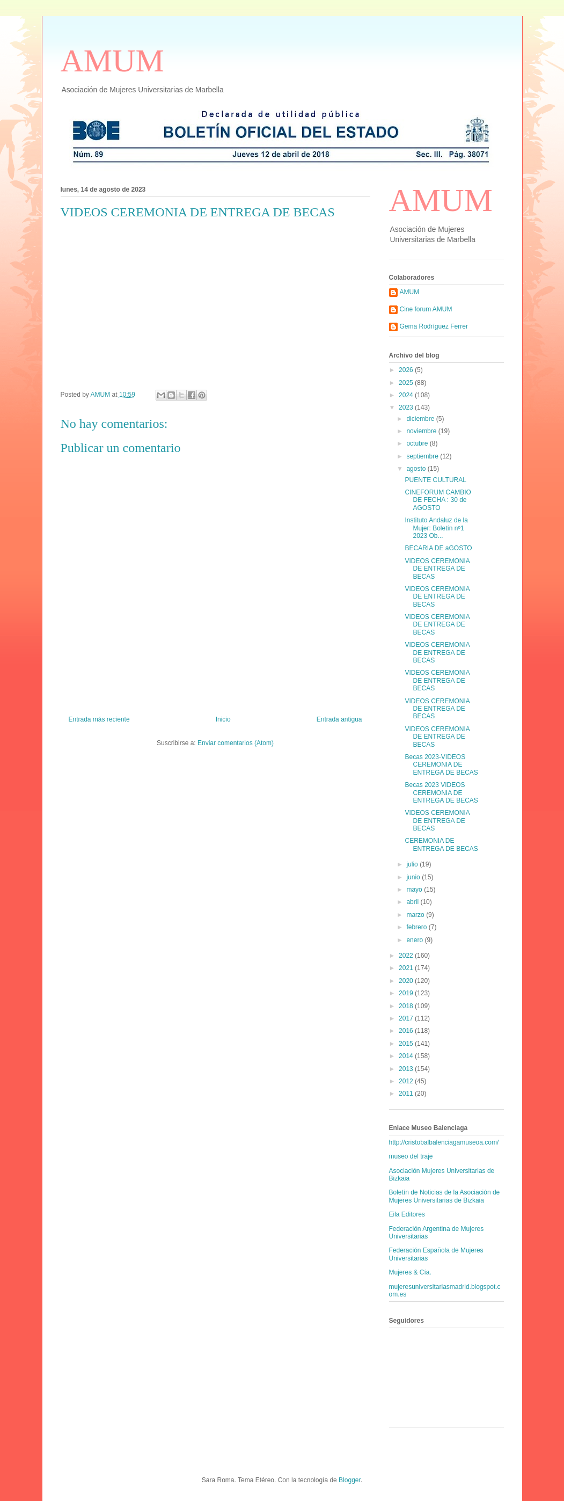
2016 (407, 1030)
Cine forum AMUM (426, 309)
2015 (407, 1043)
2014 (407, 1056)
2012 (407, 1081)
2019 (407, 993)
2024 (407, 395)
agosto (416, 468)
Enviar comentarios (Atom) (235, 743)
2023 (407, 407)
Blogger (350, 1480)
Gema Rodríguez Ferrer (434, 326)
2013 (407, 1069)
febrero (417, 927)
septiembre (423, 456)
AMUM (112, 60)
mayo (415, 889)
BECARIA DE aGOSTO (438, 548)
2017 (407, 1018)
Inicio (223, 719)
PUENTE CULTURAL (435, 480)
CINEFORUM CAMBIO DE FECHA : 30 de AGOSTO (438, 500)
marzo (416, 915)
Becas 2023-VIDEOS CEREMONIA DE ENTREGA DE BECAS (441, 764)
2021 (407, 968)
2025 (407, 383)
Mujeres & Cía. (410, 1272)
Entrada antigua (339, 719)
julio (413, 864)
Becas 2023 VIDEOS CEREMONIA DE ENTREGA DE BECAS (441, 792)
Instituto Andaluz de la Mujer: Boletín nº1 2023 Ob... (436, 528)
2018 (407, 1006)
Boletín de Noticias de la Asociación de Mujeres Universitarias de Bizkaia (444, 1196)
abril (413, 902)
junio (414, 877)
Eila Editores (407, 1214)
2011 (407, 1093)
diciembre (421, 418)
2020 (407, 981)
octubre (417, 443)
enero (415, 940)
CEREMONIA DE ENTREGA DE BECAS (441, 844)
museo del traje (411, 1156)
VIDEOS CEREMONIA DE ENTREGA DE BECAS (437, 568)
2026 (407, 370)
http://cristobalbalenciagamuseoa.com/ (444, 1142)
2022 (407, 955)
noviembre (422, 431)
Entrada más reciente (99, 719)
